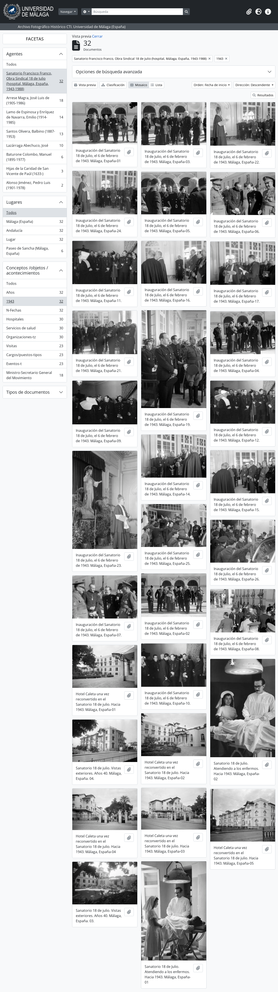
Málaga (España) (34, 222)
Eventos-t (34, 364)
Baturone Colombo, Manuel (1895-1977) (34, 157)
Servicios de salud (34, 329)
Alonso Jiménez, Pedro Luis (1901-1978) (34, 185)
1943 (34, 302)
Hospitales (34, 320)
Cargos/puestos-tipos (34, 355)
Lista (156, 85)
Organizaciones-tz (34, 338)
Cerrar (97, 36)
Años (34, 293)
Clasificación (113, 85)
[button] (249, 12)
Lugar (34, 240)
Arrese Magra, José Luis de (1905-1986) (34, 100)
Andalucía (34, 231)
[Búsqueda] (137, 11)
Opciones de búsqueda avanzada (109, 72)
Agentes (14, 54)
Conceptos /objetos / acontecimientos (27, 270)
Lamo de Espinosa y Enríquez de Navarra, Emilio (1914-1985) (34, 117)
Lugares (14, 202)
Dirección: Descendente (253, 85)
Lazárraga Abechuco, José (34, 146)
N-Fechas (34, 311)
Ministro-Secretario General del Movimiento (34, 375)
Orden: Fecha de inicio (210, 85)
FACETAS (35, 39)
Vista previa (85, 85)
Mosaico (138, 85)
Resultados (263, 95)
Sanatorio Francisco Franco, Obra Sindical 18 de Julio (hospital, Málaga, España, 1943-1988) (34, 81)
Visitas (34, 346)
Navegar (66, 12)
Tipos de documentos (28, 392)
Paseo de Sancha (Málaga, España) (34, 251)
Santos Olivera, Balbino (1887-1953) (34, 134)
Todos (11, 64)
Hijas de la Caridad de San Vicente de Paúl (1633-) (34, 171)
